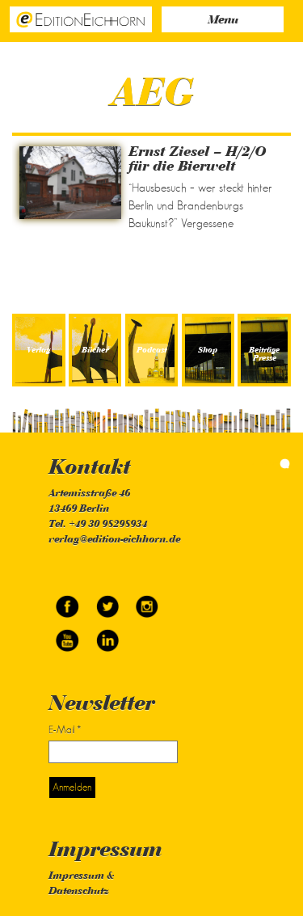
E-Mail (64, 730)
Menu (223, 21)
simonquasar (270, 463)
